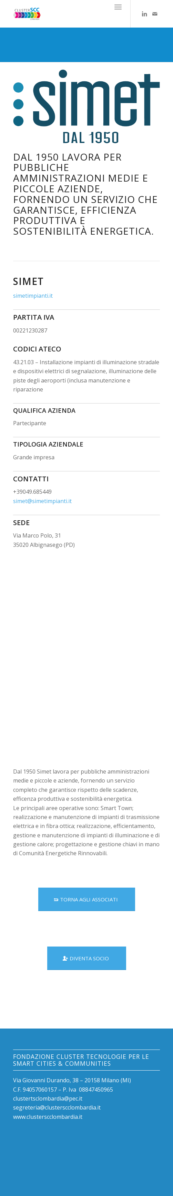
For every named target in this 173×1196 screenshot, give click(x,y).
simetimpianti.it (33, 295)
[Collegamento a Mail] (155, 14)
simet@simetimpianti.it (42, 501)
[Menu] (118, 7)
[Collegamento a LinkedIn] (144, 14)
